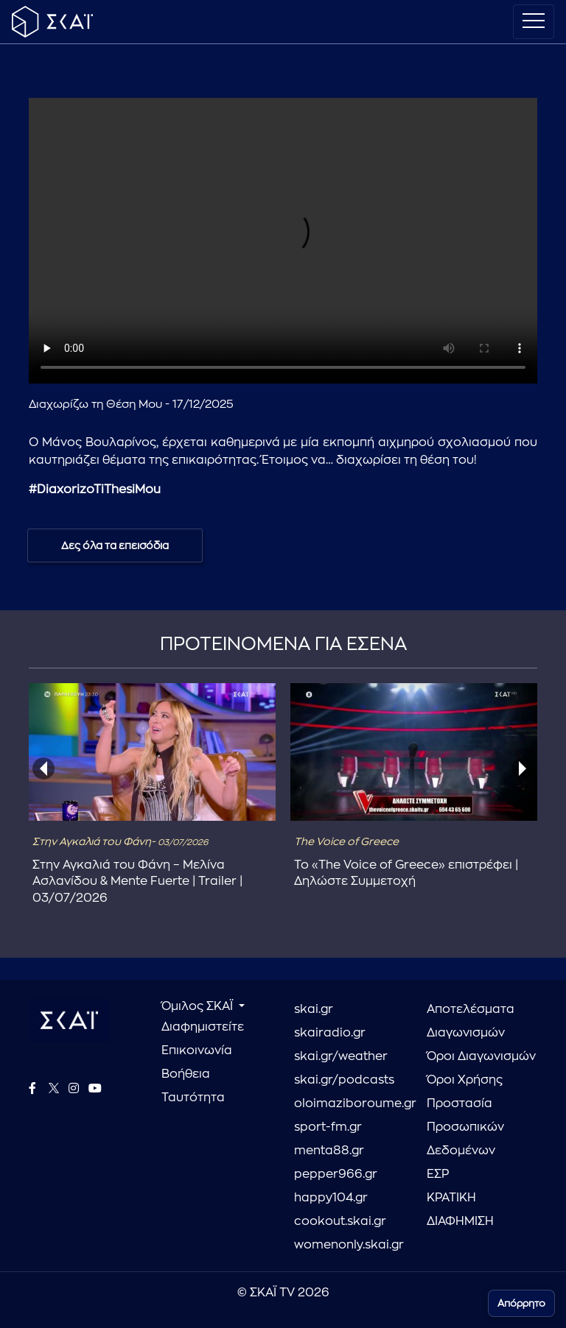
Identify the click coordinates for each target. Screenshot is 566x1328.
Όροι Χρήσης (465, 1080)
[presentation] (43, 768)
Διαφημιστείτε (202, 1027)
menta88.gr (329, 1150)
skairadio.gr (330, 1033)
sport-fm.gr (328, 1127)
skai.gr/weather (341, 1056)
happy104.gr (331, 1198)
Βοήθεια (185, 1074)
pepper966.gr (335, 1174)
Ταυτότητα (193, 1097)
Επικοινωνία (196, 1050)
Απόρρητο (521, 1303)
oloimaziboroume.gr (349, 1103)
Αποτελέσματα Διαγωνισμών (470, 1021)
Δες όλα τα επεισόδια (115, 545)
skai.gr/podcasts (344, 1080)
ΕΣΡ (438, 1174)
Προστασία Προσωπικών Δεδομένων (465, 1127)
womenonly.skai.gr (349, 1245)
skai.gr (313, 1009)
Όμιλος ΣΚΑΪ (198, 1006)
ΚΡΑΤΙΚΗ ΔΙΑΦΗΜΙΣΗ (460, 1209)
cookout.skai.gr (340, 1221)
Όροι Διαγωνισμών (481, 1056)
